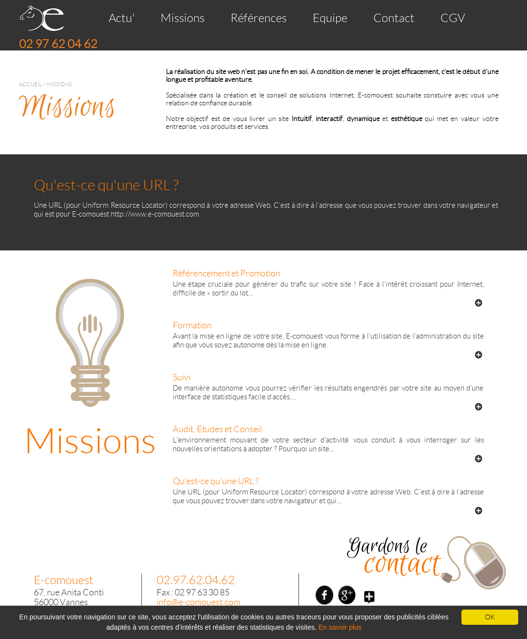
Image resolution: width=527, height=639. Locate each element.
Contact (393, 18)
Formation (192, 325)
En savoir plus (340, 627)
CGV (452, 18)
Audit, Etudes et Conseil (217, 429)
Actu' (122, 18)
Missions (182, 18)
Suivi (181, 377)
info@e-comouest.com (198, 602)
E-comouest (63, 580)
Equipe (330, 18)
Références (258, 18)
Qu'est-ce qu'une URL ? (216, 481)
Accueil (30, 84)
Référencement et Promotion (226, 273)
